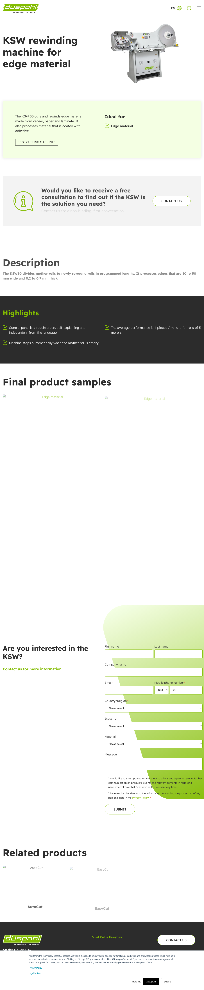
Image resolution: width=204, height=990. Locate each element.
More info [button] (136, 981)
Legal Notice (35, 973)
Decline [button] (167, 981)
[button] (199, 8)
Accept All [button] (151, 981)
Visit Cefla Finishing (107, 937)
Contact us (171, 201)
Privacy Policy (35, 968)
